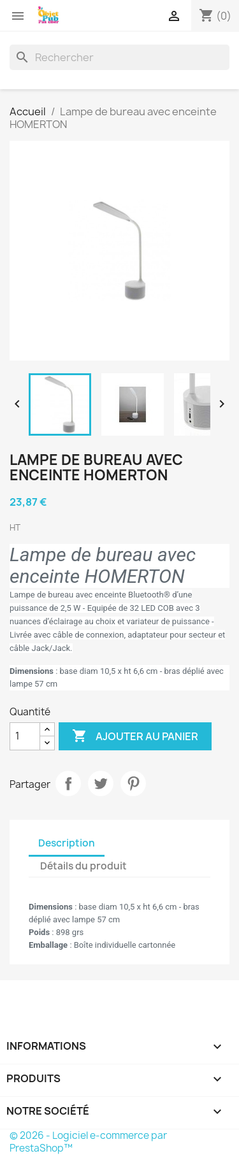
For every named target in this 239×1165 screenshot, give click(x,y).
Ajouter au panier (135, 736)
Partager (68, 783)
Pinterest (133, 783)
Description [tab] (66, 843)
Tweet (100, 783)
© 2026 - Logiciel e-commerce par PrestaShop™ (88, 1142)
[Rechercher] (119, 57)
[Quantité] (25, 736)
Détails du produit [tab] (83, 866)
